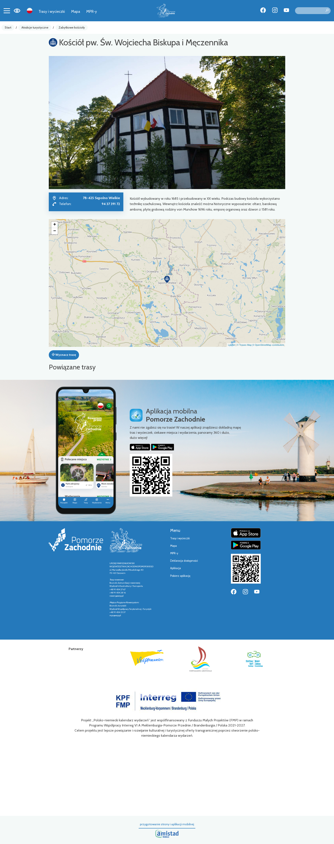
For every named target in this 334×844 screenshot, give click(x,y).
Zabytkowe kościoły (72, 27)
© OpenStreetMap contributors (268, 345)
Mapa (75, 11)
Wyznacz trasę (64, 355)
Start (8, 27)
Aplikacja (175, 568)
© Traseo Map (244, 345)
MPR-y (91, 11)
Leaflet (231, 345)
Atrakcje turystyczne (35, 27)
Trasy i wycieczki (52, 11)
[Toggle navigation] (6, 10)
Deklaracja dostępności (184, 560)
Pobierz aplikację (180, 575)
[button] (167, 279)
